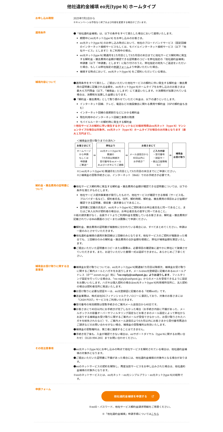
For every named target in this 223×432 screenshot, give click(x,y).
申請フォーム (121, 67)
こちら (155, 414)
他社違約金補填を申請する (130, 396)
